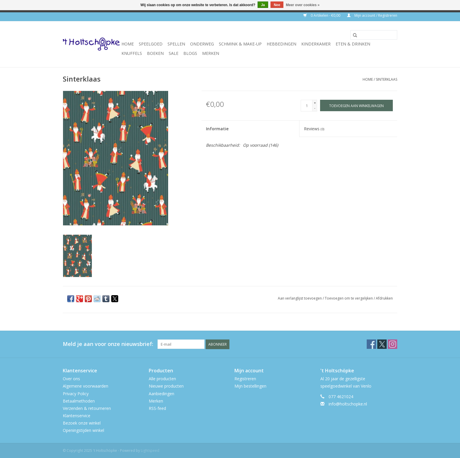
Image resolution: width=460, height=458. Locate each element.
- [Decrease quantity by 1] (314, 108)
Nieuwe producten (166, 386)
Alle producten (162, 378)
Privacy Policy (76, 393)
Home (127, 44)
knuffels (131, 53)
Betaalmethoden (79, 401)
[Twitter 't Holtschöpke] (382, 344)
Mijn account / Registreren (372, 15)
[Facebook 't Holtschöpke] (371, 344)
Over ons (71, 378)
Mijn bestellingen (250, 386)
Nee (277, 5)
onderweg (202, 44)
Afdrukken (384, 298)
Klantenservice (76, 415)
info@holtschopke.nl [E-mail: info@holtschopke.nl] (348, 404)
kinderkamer (316, 44)
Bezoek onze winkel (82, 423)
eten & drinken (353, 44)
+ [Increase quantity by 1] (315, 102)
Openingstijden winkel (83, 430)
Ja (263, 5)
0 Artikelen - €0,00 (322, 15)
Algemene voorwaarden (85, 386)
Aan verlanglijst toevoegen (300, 298)
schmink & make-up (240, 44)
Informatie (217, 128)
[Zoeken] (373, 35)
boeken (155, 53)
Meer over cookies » (303, 5)
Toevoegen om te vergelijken (349, 298)
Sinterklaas (386, 79)
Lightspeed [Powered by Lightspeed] (150, 450)
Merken (210, 53)
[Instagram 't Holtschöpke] (392, 344)
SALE (173, 53)
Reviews (314, 128)
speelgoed (151, 44)
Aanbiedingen (161, 393)
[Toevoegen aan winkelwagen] (356, 105)
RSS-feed (157, 408)
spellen (176, 44)
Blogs (190, 53)
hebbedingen (281, 44)
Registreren (245, 378)
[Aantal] (306, 105)
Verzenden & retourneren (87, 408)
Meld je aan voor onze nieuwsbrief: (108, 344)
